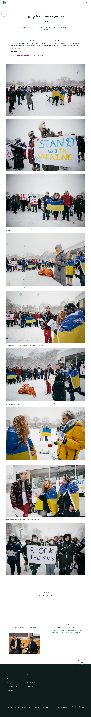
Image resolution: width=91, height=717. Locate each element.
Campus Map (10, 690)
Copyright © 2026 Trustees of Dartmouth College (18, 707)
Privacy (37, 707)
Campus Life (41, 2)
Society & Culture (49, 595)
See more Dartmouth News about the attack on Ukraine (27, 55)
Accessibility (30, 686)
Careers (29, 674)
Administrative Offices (12, 678)
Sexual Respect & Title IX (13, 686)
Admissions (20, 2)
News (56, 2)
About (50, 2)
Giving (63, 2)
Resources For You (76, 2)
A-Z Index (45, 707)
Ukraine (45, 607)
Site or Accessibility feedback (59, 707)
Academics (31, 2)
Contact (9, 674)
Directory (9, 682)
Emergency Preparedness (33, 678)
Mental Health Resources (33, 682)
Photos (45, 12)
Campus (37, 595)
